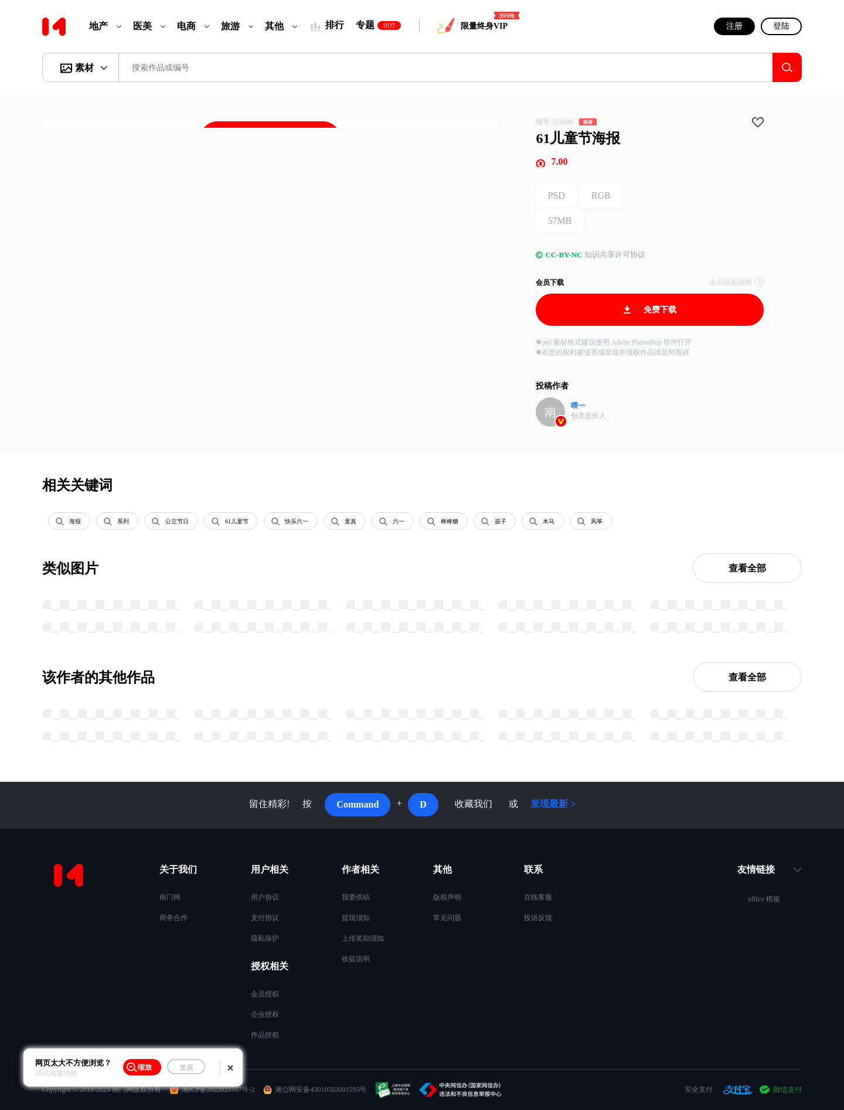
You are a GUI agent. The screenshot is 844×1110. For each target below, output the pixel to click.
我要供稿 (356, 897)
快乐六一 (296, 521)
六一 (398, 521)
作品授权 (265, 1035)
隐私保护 (265, 938)
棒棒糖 (449, 521)
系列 (123, 521)
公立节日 (177, 521)
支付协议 (265, 918)
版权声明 (447, 897)
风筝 (597, 521)
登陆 (781, 26)
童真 (350, 521)
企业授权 (265, 1014)
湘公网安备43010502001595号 (320, 1089)
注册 (734, 26)
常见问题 (447, 918)
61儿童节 (237, 521)
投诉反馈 (538, 918)
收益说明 (356, 959)
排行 (334, 25)
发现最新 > (553, 804)
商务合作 (173, 918)
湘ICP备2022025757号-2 (218, 1089)
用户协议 (265, 897)
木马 (548, 521)
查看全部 (747, 568)
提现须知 (356, 918)
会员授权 (265, 994)
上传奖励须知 (363, 938)
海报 (75, 521)
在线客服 (538, 897)
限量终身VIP (484, 26)
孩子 (500, 521)
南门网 (170, 897)
